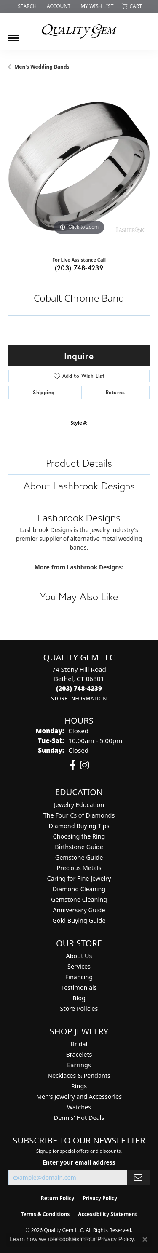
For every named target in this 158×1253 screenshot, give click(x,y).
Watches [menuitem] (79, 1107)
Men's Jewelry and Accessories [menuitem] (79, 1097)
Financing (79, 977)
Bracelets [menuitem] (79, 1054)
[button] (26, 6)
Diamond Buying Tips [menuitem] (78, 826)
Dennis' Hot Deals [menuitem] (79, 1118)
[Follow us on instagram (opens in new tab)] (84, 765)
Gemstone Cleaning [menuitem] (79, 899)
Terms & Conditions (45, 1214)
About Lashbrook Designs (79, 485)
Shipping (43, 392)
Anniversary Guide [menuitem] (79, 910)
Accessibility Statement (107, 1214)
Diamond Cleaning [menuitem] (79, 889)
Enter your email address (79, 1162)
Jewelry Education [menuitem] (79, 805)
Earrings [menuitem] (79, 1065)
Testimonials (78, 987)
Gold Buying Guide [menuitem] (78, 920)
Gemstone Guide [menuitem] (79, 857)
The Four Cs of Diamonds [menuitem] (79, 815)
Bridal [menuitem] (79, 1044)
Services (79, 966)
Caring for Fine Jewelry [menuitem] (79, 878)
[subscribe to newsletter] (138, 1177)
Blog (79, 998)
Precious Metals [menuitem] (78, 868)
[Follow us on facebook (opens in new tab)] (73, 765)
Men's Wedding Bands (42, 66)
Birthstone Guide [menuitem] (79, 847)
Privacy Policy (100, 1198)
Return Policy (58, 1198)
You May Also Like (79, 596)
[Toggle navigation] (14, 35)
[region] (79, 166)
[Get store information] (79, 698)
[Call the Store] (79, 688)
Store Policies (79, 1009)
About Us (79, 956)
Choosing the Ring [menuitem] (79, 836)
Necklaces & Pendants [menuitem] (79, 1075)
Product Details (79, 463)
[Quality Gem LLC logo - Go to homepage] (79, 31)
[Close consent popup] (144, 1239)
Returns (115, 392)
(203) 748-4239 (79, 267)
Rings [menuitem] (79, 1086)
